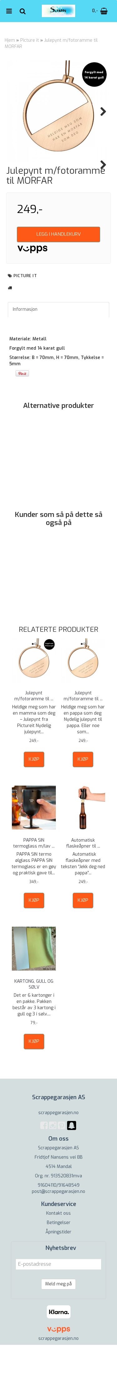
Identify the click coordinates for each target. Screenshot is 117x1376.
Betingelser (59, 1254)
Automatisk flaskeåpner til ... (83, 874)
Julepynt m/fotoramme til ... (33, 727)
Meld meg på (58, 1315)
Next (100, 111)
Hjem (10, 40)
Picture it (29, 40)
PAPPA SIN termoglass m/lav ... (34, 874)
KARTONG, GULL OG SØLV (33, 1016)
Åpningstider (58, 1263)
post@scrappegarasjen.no (58, 1223)
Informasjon (25, 340)
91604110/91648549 (59, 1216)
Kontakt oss (58, 1244)
